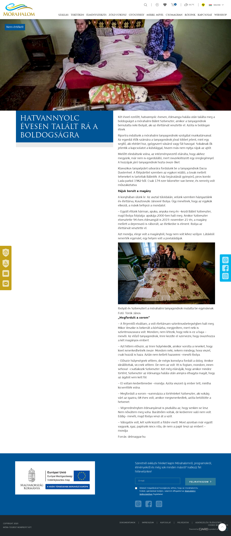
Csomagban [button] (174, 15)
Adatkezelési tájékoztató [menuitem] (208, 523)
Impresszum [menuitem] (148, 523)
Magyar (216, 4)
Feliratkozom (200, 481)
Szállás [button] (63, 15)
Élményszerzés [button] (96, 15)
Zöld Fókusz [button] (118, 15)
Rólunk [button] (190, 15)
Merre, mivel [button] (155, 15)
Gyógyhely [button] (136, 15)
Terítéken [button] (77, 15)
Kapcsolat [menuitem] (165, 523)
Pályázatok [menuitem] (183, 523)
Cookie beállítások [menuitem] (218, 525)
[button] (222, 527)
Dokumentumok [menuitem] (127, 523)
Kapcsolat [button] (205, 15)
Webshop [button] (220, 15)
